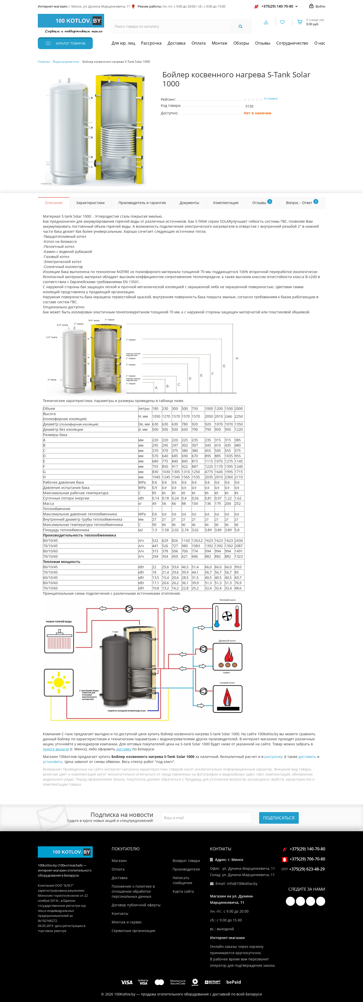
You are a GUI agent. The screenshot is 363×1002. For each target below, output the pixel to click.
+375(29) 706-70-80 (304, 858)
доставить (307, 756)
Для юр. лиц (123, 43)
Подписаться (279, 818)
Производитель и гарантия (142, 202)
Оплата (199, 43)
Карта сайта (183, 891)
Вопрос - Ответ (302, 202)
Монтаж (219, 43)
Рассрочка (151, 43)
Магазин (119, 860)
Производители (186, 869)
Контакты (120, 913)
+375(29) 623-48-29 (307, 869)
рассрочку (273, 756)
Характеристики (90, 202)
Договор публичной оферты (136, 905)
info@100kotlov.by (242, 883)
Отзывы (262, 43)
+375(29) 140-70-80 (277, 6)
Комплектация (225, 202)
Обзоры (241, 43)
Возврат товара (186, 860)
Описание (54, 202)
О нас (319, 43)
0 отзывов (270, 98)
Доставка (177, 43)
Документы (189, 202)
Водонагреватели (66, 61)
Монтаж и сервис (127, 922)
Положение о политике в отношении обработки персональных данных (133, 891)
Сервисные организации (133, 930)
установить (53, 761)
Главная (44, 61)
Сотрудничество (292, 43)
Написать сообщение (182, 880)
